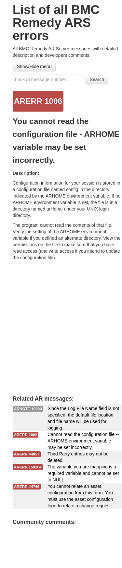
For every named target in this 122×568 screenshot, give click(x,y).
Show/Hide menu (34, 66)
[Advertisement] (61, 325)
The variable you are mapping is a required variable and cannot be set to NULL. (83, 473)
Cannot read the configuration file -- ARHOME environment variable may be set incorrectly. (83, 441)
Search (97, 79)
